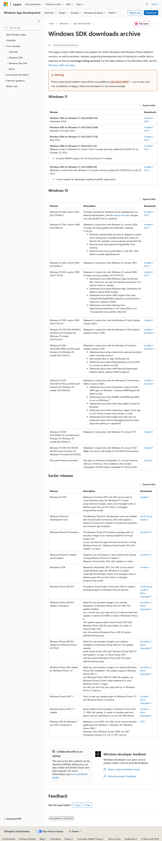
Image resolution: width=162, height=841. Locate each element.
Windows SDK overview (61, 65)
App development (82, 23)
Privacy (67, 838)
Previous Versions (27, 838)
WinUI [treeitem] (12, 69)
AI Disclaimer (9, 838)
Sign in (155, 4)
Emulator (148, 332)
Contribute (55, 838)
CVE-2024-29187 (119, 81)
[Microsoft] (6, 4)
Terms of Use (114, 838)
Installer (148, 118)
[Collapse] (38, 21)
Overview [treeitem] (13, 51)
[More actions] (154, 23)
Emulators (145, 532)
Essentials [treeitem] (11, 40)
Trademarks (129, 838)
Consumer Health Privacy (89, 838)
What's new (135, 12)
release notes (119, 215)
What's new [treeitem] (12, 86)
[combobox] (22, 27)
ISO (146, 121)
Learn (51, 23)
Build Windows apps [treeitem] (16, 34)
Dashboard (151, 12)
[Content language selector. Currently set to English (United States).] (17, 831)
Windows (63, 23)
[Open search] (147, 4)
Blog (42, 838)
